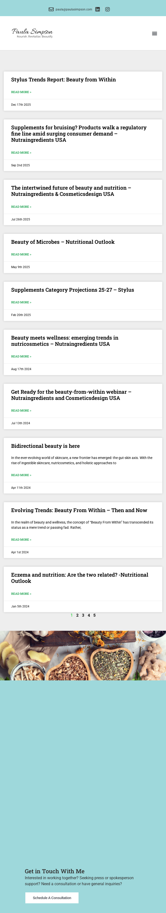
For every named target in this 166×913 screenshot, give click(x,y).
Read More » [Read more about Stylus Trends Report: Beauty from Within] (21, 92)
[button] (154, 33)
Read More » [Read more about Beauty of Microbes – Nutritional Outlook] (21, 254)
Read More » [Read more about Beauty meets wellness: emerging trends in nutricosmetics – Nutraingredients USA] (21, 356)
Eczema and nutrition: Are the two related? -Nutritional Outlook (79, 577)
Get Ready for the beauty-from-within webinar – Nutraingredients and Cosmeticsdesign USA (71, 394)
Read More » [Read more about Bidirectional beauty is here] (21, 475)
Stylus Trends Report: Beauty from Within (63, 79)
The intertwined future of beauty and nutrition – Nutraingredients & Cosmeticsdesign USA (71, 190)
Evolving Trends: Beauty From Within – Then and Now (79, 510)
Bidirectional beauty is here (45, 445)
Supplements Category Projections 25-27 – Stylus (72, 289)
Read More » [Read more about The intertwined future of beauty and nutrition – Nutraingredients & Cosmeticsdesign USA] (21, 207)
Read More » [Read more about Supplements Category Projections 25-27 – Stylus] (21, 302)
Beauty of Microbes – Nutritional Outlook (63, 241)
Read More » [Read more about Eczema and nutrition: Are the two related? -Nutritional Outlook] (21, 594)
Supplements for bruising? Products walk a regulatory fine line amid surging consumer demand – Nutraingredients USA (79, 133)
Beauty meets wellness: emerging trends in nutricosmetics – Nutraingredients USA (64, 340)
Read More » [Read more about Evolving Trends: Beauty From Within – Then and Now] (21, 539)
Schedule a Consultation (52, 895)
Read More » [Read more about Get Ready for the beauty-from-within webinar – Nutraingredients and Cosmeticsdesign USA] (21, 410)
